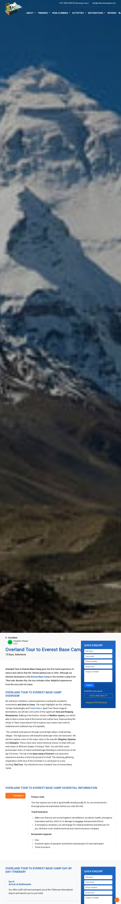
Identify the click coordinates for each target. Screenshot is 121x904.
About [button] (30, 13)
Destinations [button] (96, 13)
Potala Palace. (36, 708)
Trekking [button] (43, 13)
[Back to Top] (117, 900)
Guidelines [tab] (18, 795)
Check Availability (98, 696)
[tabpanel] (72, 823)
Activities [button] (78, 13)
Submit (89, 685)
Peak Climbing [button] (60, 13)
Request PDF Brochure (96, 702)
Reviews (112, 13)
